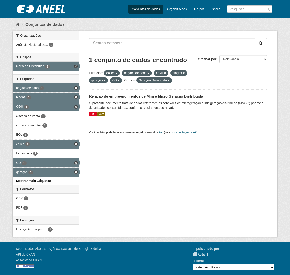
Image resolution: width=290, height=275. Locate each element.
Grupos (199, 9)
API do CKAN (25, 254)
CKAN (200, 253)
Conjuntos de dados (146, 9)
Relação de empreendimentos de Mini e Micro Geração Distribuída (146, 96)
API (161, 132)
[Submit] (268, 9)
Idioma (198, 261)
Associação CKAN (29, 260)
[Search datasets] (249, 9)
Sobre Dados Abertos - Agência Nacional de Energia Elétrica (58, 249)
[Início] (18, 24)
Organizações (177, 9)
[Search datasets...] (172, 43)
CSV (101, 114)
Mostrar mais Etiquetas (33, 181)
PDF (92, 114)
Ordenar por (207, 59)
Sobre (216, 9)
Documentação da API (184, 132)
